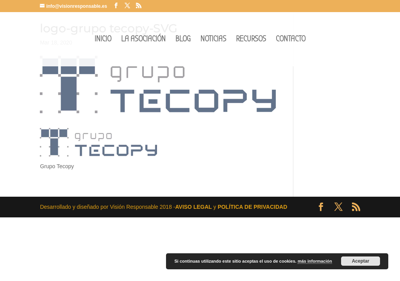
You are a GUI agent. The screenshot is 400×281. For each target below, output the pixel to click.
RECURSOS (251, 40)
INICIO (103, 40)
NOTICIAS (213, 40)
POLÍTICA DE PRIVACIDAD (252, 207)
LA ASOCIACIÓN (143, 40)
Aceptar (361, 261)
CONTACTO (290, 40)
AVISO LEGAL (193, 207)
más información (315, 261)
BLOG (183, 40)
